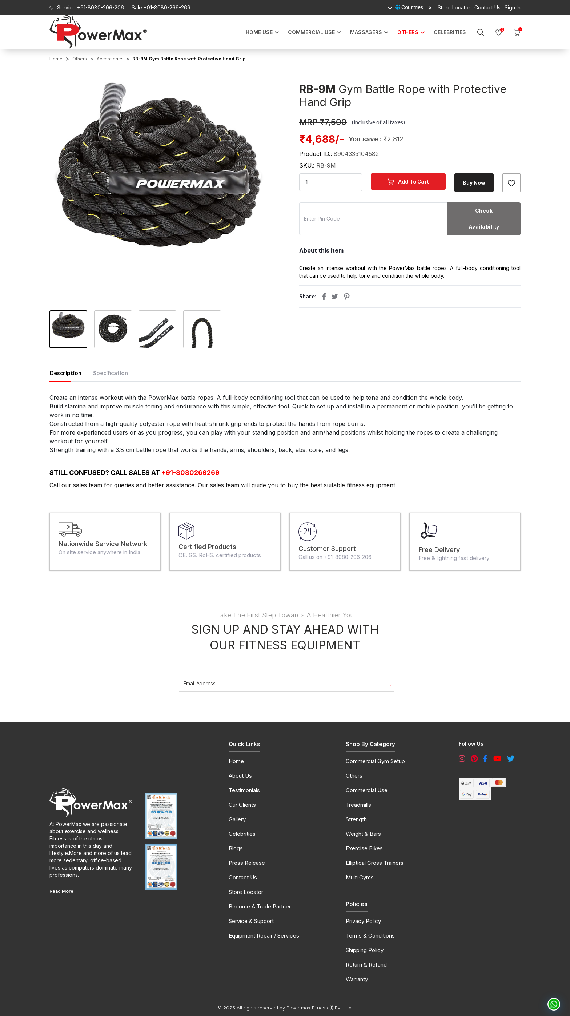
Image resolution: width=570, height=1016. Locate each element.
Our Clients (242, 804)
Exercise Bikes (364, 848)
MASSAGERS (366, 32)
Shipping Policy (365, 950)
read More (61, 891)
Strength (356, 819)
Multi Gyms (360, 877)
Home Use (259, 32)
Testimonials (244, 790)
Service (86, 7)
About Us (240, 775)
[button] (159, 164)
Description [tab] (65, 372)
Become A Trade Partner (260, 906)
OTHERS (407, 32)
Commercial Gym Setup (375, 761)
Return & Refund (366, 964)
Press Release (247, 862)
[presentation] (62, 175)
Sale (161, 7)
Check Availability (484, 218)
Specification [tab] (110, 372)
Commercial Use (311, 32)
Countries (409, 7)
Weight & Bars (363, 833)
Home (56, 58)
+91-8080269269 (190, 472)
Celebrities (450, 32)
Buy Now (474, 183)
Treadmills (358, 804)
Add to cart (408, 181)
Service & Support (251, 921)
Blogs (236, 848)
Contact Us (487, 7)
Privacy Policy (363, 921)
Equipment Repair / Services (264, 935)
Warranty (357, 979)
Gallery (237, 819)
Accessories (110, 58)
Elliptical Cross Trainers (375, 862)
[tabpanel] (285, 423)
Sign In (513, 7)
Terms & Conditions (370, 935)
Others (79, 58)
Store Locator (448, 7)
